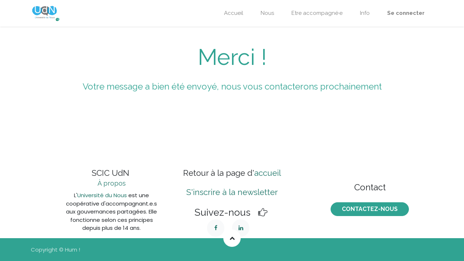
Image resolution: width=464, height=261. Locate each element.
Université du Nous (102, 195)
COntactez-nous (370, 209)
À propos (112, 183)
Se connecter (405, 13)
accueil (267, 173)
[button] (232, 238)
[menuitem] (233, 13)
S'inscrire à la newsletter (232, 192)
